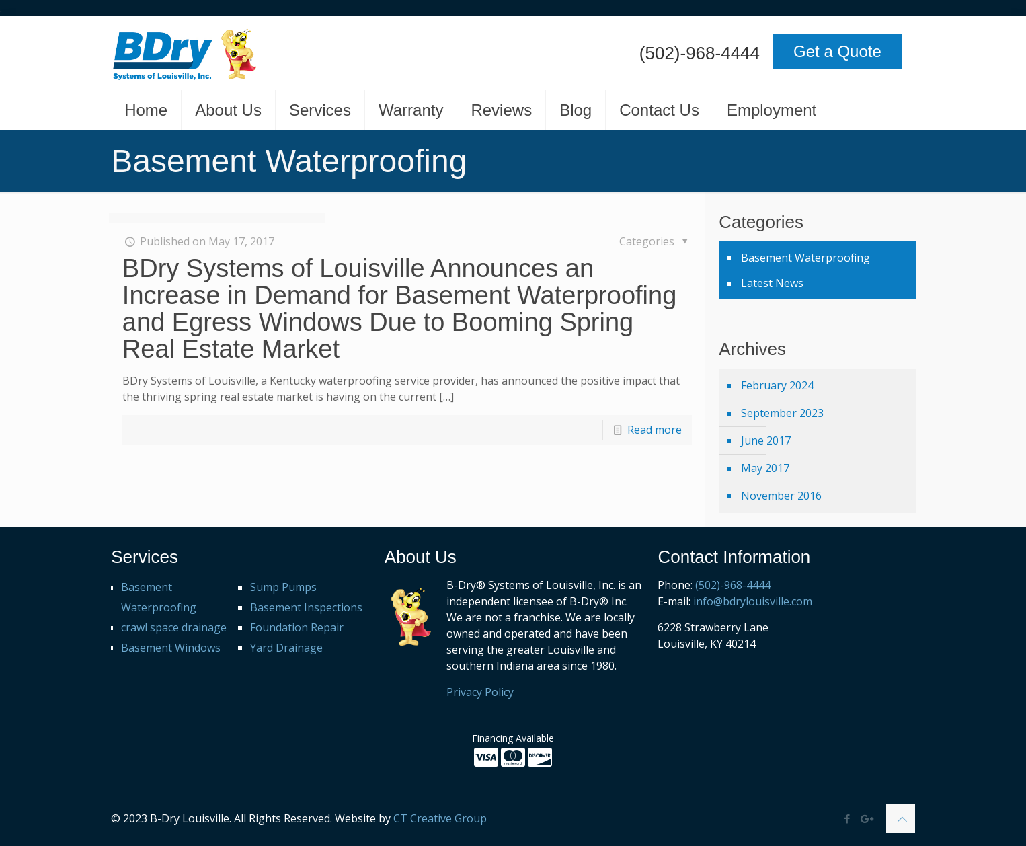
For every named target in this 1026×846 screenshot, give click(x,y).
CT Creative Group (440, 818)
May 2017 (765, 468)
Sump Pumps (283, 587)
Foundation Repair (297, 627)
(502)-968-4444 (699, 53)
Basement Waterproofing (805, 257)
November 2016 (781, 495)
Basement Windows (171, 647)
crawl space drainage (174, 627)
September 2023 (782, 413)
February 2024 (777, 385)
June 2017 (766, 440)
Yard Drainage (286, 647)
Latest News (772, 283)
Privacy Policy (480, 692)
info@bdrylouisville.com (752, 601)
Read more (654, 429)
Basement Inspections (306, 607)
